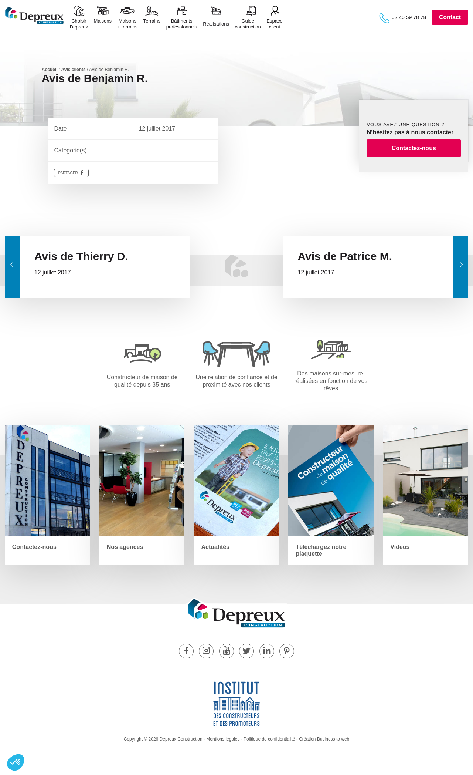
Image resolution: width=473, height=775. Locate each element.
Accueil (50, 69)
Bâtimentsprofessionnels (181, 24)
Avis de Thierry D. (81, 256)
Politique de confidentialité (269, 739)
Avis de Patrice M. (344, 256)
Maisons (103, 24)
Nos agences (125, 547)
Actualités (215, 547)
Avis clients (73, 69)
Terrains (151, 24)
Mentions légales (222, 739)
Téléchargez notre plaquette (321, 550)
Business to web (333, 739)
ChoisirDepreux (79, 24)
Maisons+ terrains (128, 24)
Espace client (274, 24)
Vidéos (399, 547)
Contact (450, 17)
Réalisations (216, 24)
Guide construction (248, 24)
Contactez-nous (414, 148)
